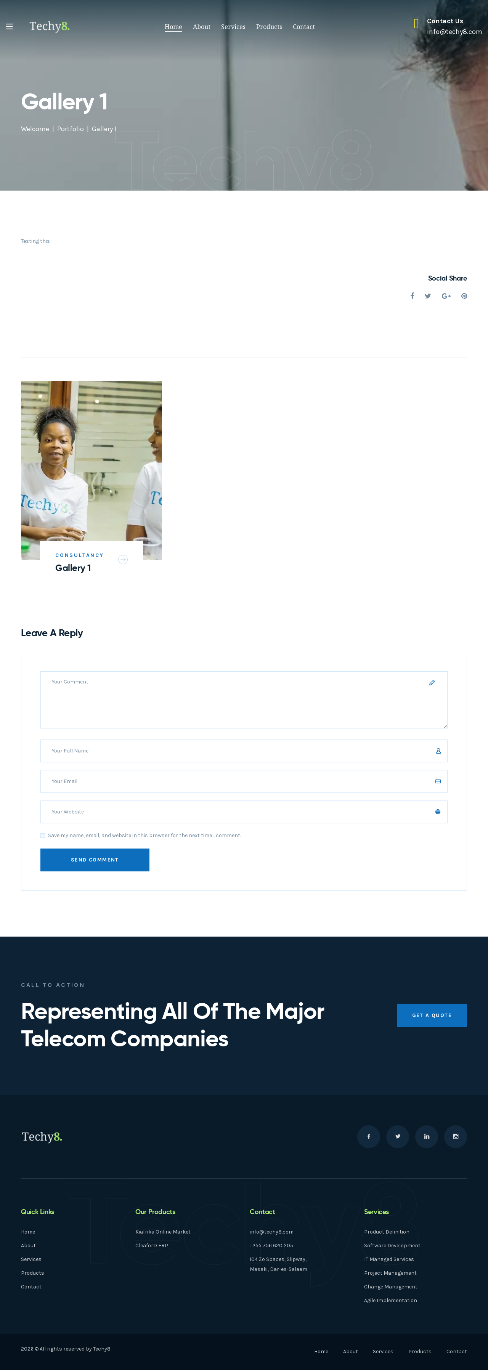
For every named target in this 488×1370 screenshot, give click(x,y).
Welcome (35, 129)
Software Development (392, 1245)
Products (269, 26)
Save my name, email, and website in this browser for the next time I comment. (144, 835)
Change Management (390, 1286)
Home (173, 26)
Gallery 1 (73, 568)
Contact (304, 26)
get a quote (432, 1015)
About (201, 26)
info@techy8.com (272, 1232)
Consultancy (79, 555)
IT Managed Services (389, 1259)
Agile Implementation (390, 1300)
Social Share (447, 278)
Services (233, 26)
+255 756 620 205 (271, 1245)
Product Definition (386, 1232)
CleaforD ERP (151, 1245)
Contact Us (445, 21)
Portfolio (70, 129)
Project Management (390, 1273)
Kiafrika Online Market (163, 1232)
